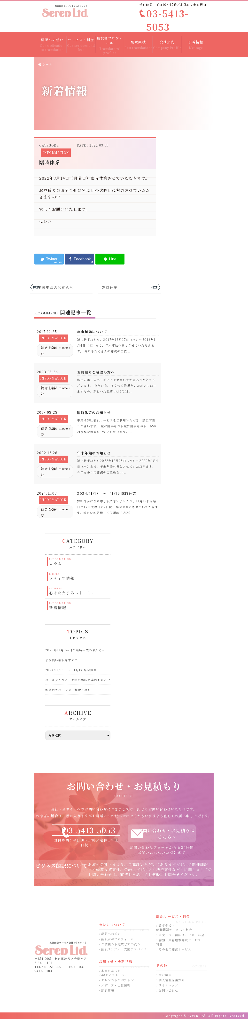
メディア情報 (61, 578)
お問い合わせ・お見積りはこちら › (166, 833)
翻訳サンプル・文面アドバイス (124, 949)
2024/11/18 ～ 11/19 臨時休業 (71, 670)
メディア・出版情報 (116, 985)
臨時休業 (110, 287)
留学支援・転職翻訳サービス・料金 (174, 927)
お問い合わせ (168, 990)
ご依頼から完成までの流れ (120, 944)
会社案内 (165, 975)
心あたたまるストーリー (72, 593)
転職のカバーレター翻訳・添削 (68, 690)
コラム (55, 563)
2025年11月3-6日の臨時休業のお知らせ (75, 650)
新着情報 (57, 607)
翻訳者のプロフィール (117, 939)
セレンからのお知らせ (117, 980)
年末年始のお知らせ (56, 287)
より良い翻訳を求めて (61, 660)
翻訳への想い (111, 934)
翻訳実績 (107, 990)
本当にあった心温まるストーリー (113, 973)
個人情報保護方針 (172, 980)
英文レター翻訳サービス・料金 (181, 935)
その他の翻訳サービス (175, 949)
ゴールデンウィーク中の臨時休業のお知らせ (77, 680)
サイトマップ (168, 985)
